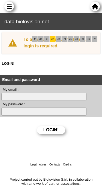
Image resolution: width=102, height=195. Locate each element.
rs (89, 39)
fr (35, 39)
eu (70, 39)
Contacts (54, 164)
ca (76, 39)
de (40, 39)
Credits (67, 164)
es (58, 39)
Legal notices (38, 164)
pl (83, 39)
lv (95, 39)
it (47, 39)
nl (65, 39)
